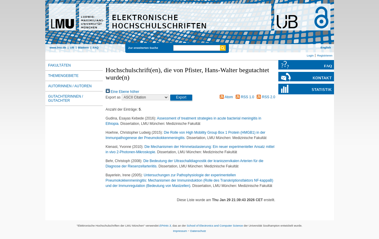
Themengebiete (63, 76)
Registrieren (325, 55)
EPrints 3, (165, 225)
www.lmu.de (58, 47)
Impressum (180, 230)
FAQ (96, 47)
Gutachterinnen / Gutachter (65, 98)
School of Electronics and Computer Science (215, 225)
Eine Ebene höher (122, 92)
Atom (225, 97)
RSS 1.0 (244, 97)
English (326, 47)
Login (310, 55)
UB (72, 47)
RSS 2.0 (265, 97)
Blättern (83, 47)
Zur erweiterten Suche (143, 47)
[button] (181, 97)
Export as (113, 97)
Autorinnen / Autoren (70, 86)
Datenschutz (198, 230)
